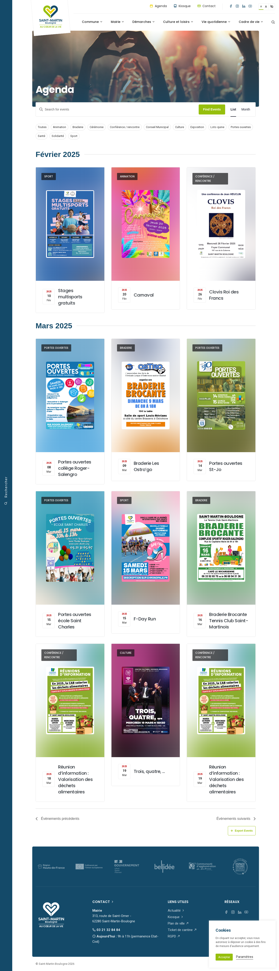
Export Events (242, 830)
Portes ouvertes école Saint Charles (74, 620)
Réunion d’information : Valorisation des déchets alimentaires (75, 779)
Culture (179, 127)
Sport (73, 136)
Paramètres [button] (244, 957)
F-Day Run (145, 619)
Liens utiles (178, 901)
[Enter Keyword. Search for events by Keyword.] (117, 109)
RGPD (174, 936)
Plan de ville (178, 923)
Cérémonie (96, 127)
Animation (59, 127)
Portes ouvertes (241, 127)
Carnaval (144, 295)
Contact (206, 6)
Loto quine (217, 127)
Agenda (158, 6)
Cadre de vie (251, 22)
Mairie (117, 22)
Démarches (143, 22)
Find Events (212, 109)
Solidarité (58, 136)
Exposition (197, 127)
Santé (41, 136)
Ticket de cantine (182, 930)
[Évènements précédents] (57, 819)
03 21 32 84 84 (106, 930)
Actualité (176, 911)
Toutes (42, 127)
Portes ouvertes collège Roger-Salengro (74, 468)
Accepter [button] (224, 957)
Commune (92, 22)
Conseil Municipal (157, 127)
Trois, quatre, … (149, 771)
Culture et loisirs (178, 22)
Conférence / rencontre (125, 127)
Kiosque (182, 6)
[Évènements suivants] (236, 819)
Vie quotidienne (216, 22)
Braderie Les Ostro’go (146, 466)
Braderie (78, 127)
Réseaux (231, 901)
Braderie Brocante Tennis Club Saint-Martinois (228, 620)
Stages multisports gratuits (70, 296)
